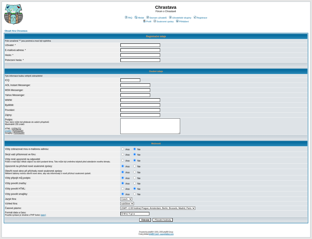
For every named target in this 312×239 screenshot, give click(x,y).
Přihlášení (182, 21)
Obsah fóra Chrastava (16, 31)
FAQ (128, 18)
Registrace (200, 18)
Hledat (139, 18)
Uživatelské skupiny (180, 18)
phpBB (150, 232)
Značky (8, 131)
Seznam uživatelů (156, 18)
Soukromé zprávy (164, 21)
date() (43, 215)
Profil (147, 21)
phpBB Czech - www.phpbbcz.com (161, 234)
